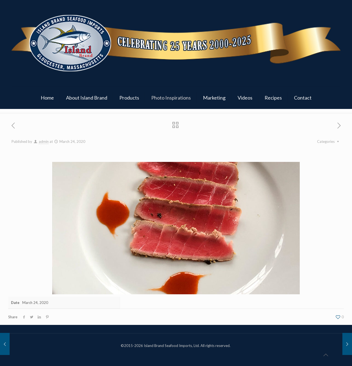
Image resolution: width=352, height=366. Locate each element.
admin (44, 141)
